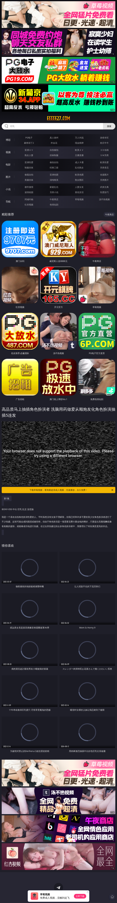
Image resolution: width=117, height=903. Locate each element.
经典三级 (54, 167)
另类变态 (104, 167)
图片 (8, 177)
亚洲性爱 (29, 162)
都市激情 (29, 187)
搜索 (109, 126)
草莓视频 (79, 199)
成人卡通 (79, 162)
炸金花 (54, 142)
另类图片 (104, 179)
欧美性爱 (104, 162)
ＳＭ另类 (104, 155)
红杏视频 (29, 204)
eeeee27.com (58, 118)
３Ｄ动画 (104, 149)
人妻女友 (79, 187)
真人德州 (54, 137)
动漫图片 (104, 174)
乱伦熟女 (79, 167)
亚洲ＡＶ (29, 149)
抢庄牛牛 (104, 142)
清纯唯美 (54, 179)
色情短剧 (54, 204)
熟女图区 (79, 179)
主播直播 (79, 155)
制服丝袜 (29, 167)
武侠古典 (104, 187)
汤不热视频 (104, 199)
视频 (8, 152)
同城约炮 (29, 199)
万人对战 (79, 137)
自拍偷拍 (54, 149)
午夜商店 (54, 199)
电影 (8, 164)
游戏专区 (104, 137)
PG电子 (29, 137)
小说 (8, 189)
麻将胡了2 (29, 142)
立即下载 (80, 896)
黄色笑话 (79, 192)
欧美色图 (79, 174)
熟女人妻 (29, 155)
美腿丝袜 (29, 179)
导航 (8, 201)
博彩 (8, 140)
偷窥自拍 (29, 174)
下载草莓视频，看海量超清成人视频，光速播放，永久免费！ (71, 490)
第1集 (6, 498)
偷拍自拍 (54, 162)
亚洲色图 (54, 174)
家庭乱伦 (54, 187)
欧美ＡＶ (79, 149)
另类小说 (54, 192)
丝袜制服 (54, 155)
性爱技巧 (104, 192)
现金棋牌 (79, 142)
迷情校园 (29, 192)
